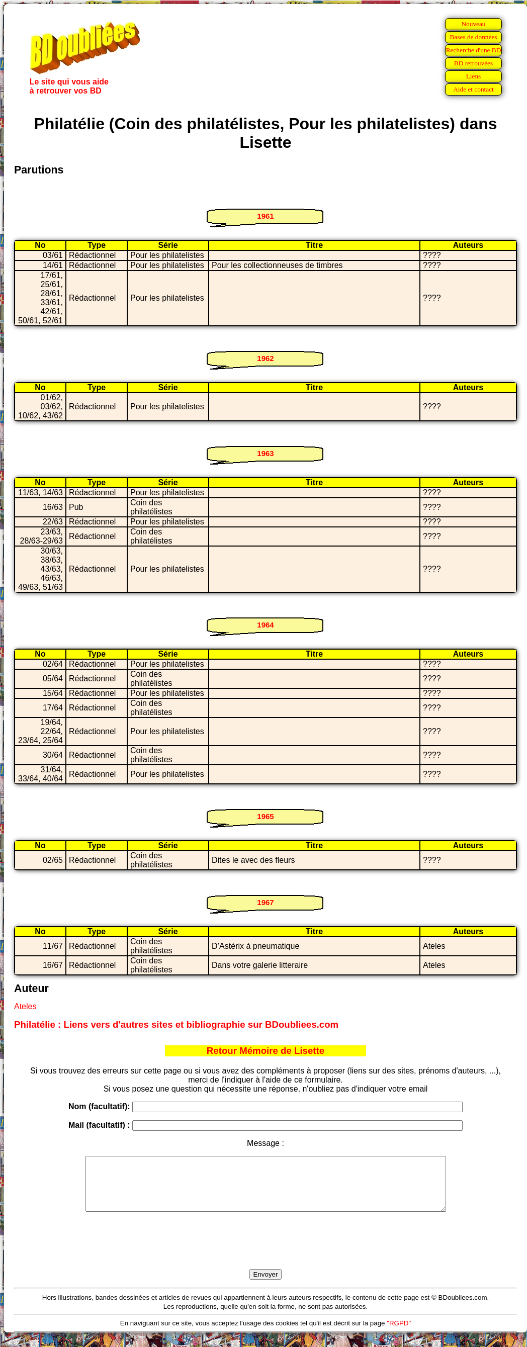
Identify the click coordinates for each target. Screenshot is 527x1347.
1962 (265, 358)
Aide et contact (473, 89)
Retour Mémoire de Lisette (265, 1050)
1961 (265, 216)
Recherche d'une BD (473, 50)
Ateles (25, 1006)
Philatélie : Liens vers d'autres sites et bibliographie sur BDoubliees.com (176, 1024)
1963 (265, 453)
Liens (473, 76)
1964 (265, 624)
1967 (265, 902)
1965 (265, 816)
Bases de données (473, 37)
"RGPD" (399, 1333)
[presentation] (265, 1252)
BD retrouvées (473, 63)
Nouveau (473, 24)
